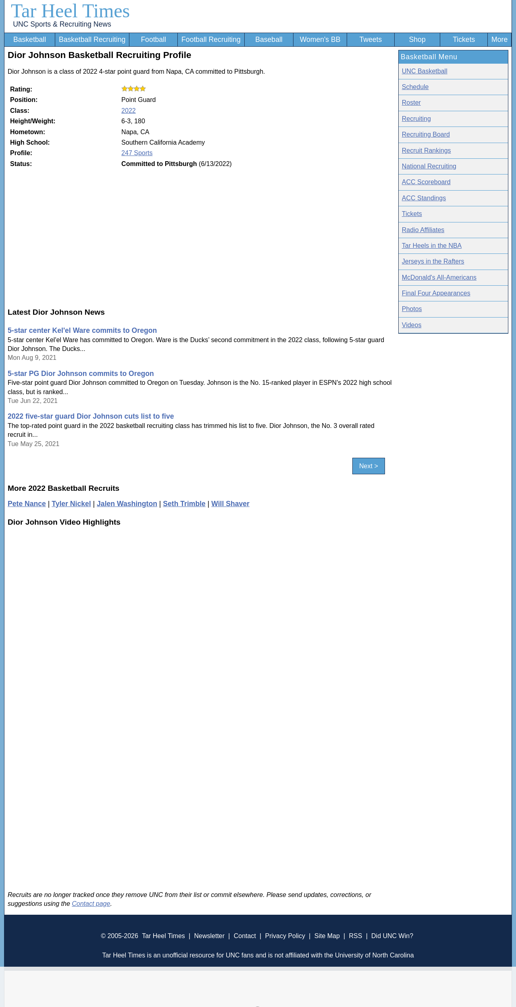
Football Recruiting (211, 39)
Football (153, 39)
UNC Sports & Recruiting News (62, 24)
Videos (412, 325)
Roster (411, 102)
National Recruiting (429, 166)
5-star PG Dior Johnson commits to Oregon (81, 374)
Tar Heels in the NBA (432, 245)
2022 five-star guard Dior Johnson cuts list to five (91, 416)
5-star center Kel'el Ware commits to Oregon (82, 330)
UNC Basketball (424, 71)
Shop (417, 39)
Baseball (269, 39)
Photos (412, 308)
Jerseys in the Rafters (433, 261)
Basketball (29, 39)
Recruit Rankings (426, 150)
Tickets (464, 39)
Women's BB (320, 39)
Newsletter (209, 935)
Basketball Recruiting (92, 39)
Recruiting (416, 118)
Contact (245, 935)
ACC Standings (424, 198)
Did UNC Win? (392, 935)
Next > (368, 466)
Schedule (415, 86)
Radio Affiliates (423, 229)
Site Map (327, 935)
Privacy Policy (285, 935)
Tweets (370, 39)
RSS (355, 935)
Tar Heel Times (70, 10)
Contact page (91, 903)
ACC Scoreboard (426, 182)
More (499, 39)
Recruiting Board (426, 134)
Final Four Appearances (436, 293)
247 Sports (136, 152)
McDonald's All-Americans (439, 277)
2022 (128, 110)
